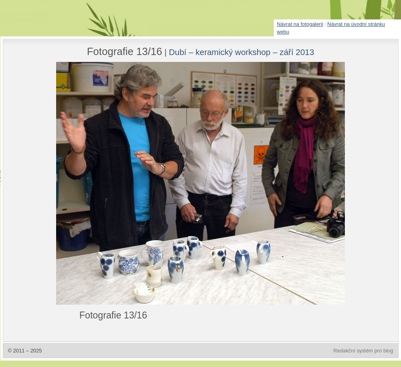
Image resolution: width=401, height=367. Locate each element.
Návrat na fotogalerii (300, 24)
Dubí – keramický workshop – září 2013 (241, 52)
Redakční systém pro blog (363, 351)
